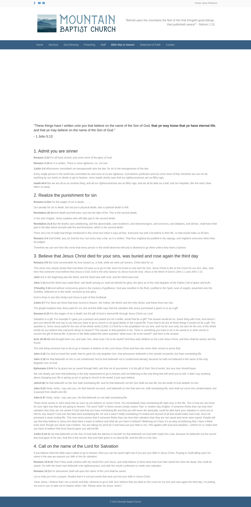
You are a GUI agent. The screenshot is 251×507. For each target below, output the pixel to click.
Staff (103, 44)
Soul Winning (71, 44)
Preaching (89, 44)
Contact (170, 44)
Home (39, 44)
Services (53, 44)
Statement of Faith (150, 44)
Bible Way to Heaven (123, 44)
